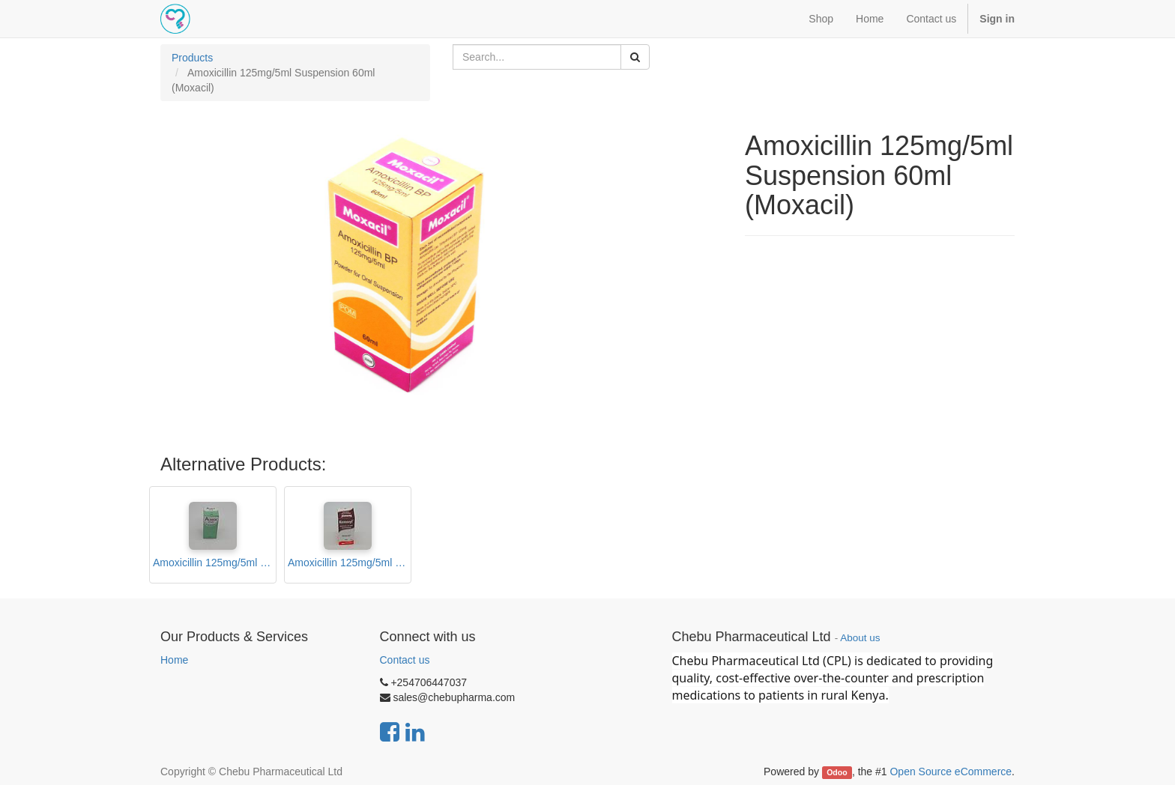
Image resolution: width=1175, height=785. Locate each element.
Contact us (405, 660)
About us (860, 637)
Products (192, 58)
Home (174, 660)
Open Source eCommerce (950, 772)
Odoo (837, 772)
